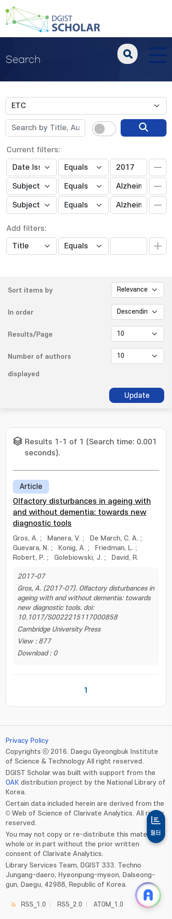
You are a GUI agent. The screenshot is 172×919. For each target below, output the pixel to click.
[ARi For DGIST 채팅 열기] (148, 895)
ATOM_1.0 (108, 904)
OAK (12, 783)
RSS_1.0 (33, 904)
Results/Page (30, 335)
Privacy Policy (27, 741)
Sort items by (30, 290)
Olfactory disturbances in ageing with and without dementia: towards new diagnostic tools (82, 512)
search (127, 54)
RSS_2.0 (69, 904)
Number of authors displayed (39, 365)
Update (137, 395)
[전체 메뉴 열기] (157, 54)
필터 (155, 833)
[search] (143, 128)
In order (20, 312)
